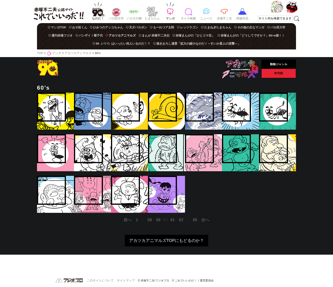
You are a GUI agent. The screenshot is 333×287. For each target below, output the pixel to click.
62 (181, 220)
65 (195, 220)
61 (172, 220)
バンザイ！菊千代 (91, 35)
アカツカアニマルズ (122, 35)
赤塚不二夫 (224, 18)
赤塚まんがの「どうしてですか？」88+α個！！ (253, 35)
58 (150, 220)
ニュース (206, 18)
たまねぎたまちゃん (217, 27)
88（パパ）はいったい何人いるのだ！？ (123, 43)
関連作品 (242, 18)
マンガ (170, 18)
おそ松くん (79, 27)
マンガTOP (58, 27)
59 (158, 220)
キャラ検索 (188, 18)
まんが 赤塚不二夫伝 (156, 35)
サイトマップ (126, 280)
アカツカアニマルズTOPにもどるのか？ (166, 240)
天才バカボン (138, 27)
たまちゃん (152, 18)
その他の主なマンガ (250, 27)
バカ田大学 (116, 18)
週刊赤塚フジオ (62, 35)
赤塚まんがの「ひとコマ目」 (195, 35)
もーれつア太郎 (163, 27)
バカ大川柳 (134, 18)
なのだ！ (98, 18)
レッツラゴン (189, 27)
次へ (205, 220)
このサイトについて (100, 280)
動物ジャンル (278, 64)
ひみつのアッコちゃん (108, 27)
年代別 (278, 73)
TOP (40, 53)
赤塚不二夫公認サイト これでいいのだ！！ (59, 11)
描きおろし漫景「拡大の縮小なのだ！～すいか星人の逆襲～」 (198, 43)
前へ (128, 220)
